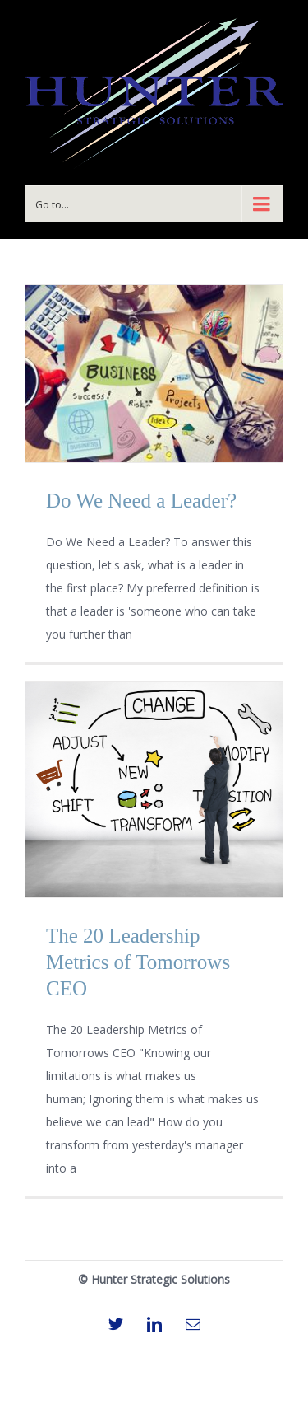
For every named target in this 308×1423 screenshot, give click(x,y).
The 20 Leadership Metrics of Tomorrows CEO (138, 961)
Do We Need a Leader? (141, 500)
